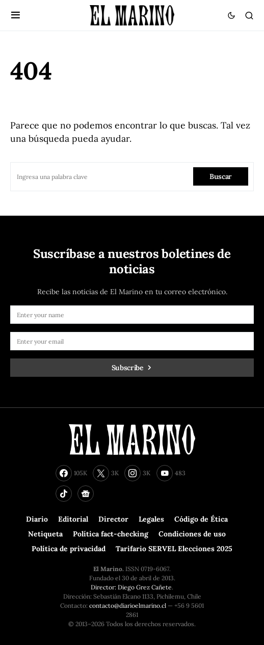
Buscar (220, 176)
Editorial (73, 519)
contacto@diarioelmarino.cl (127, 605)
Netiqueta (45, 533)
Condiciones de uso (192, 533)
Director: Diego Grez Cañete (131, 587)
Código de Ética (201, 519)
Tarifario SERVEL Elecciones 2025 (174, 548)
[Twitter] (106, 473)
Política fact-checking (110, 533)
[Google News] (85, 493)
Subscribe (128, 367)
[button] (15, 15)
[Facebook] (71, 473)
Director (113, 519)
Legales (151, 519)
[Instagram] (137, 473)
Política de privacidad (68, 548)
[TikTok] (64, 493)
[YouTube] (171, 473)
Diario (37, 519)
